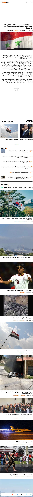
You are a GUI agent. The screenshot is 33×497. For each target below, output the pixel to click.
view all (29, 121)
